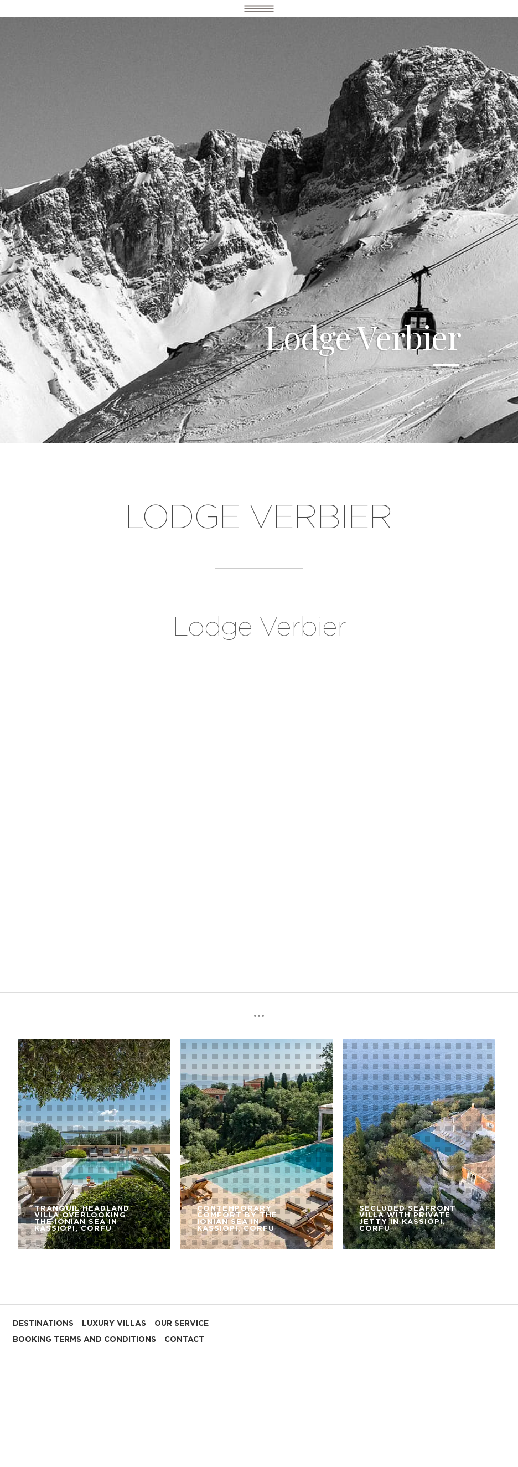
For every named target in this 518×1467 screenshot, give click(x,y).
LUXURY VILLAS (114, 1323)
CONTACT (184, 1340)
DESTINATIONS (43, 1323)
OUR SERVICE (181, 1323)
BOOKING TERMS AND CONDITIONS (84, 1340)
